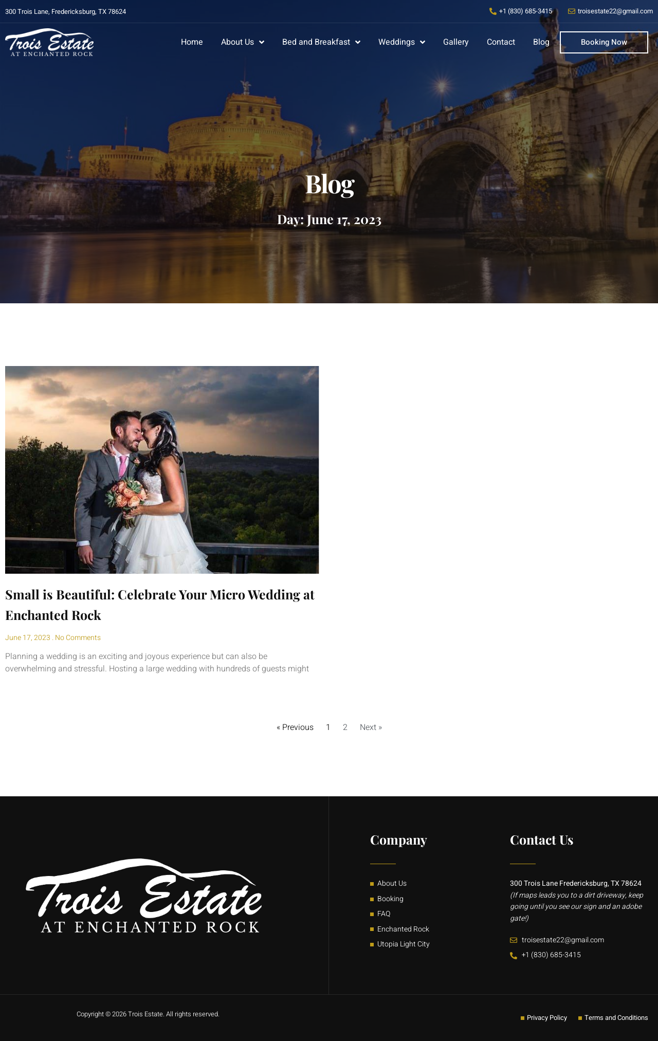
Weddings (401, 42)
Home (192, 42)
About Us (242, 42)
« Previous (295, 727)
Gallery (456, 42)
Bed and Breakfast (321, 42)
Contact (501, 42)
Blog (541, 42)
